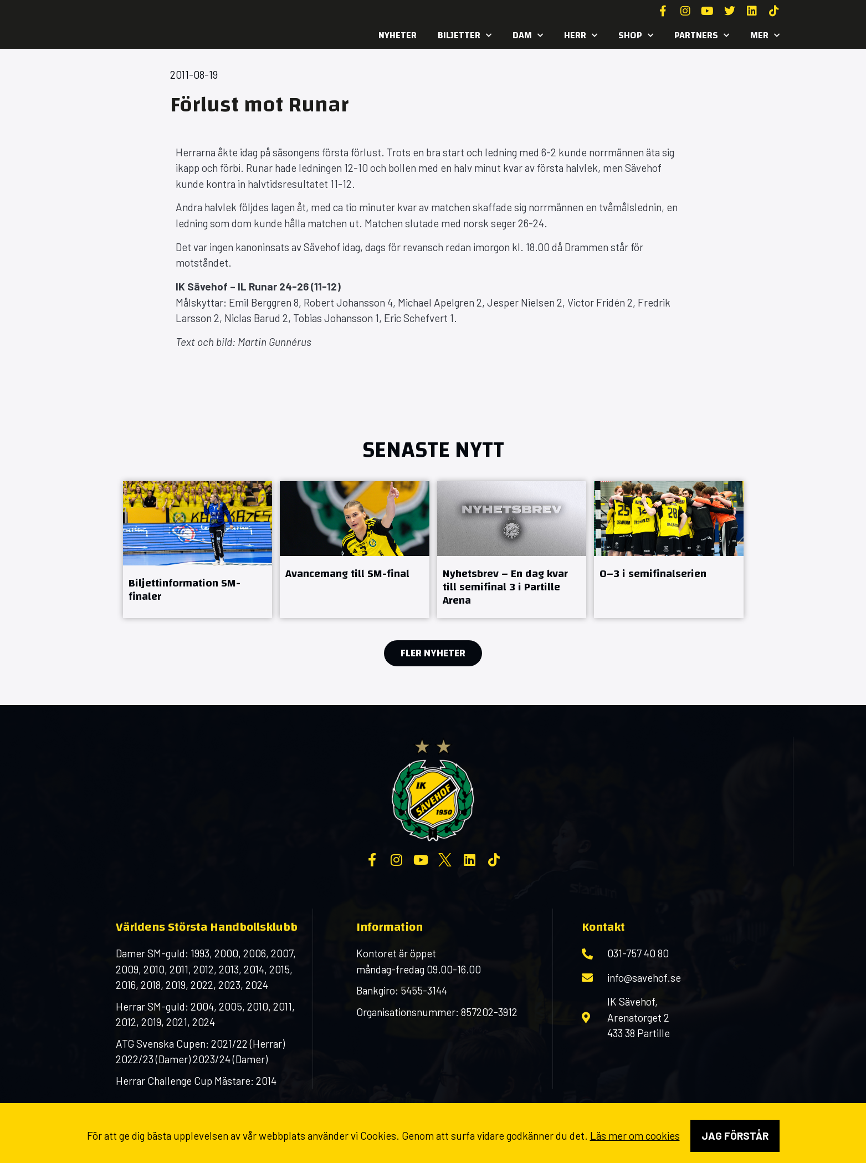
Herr (580, 35)
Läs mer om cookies (635, 1135)
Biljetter (464, 35)
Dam (528, 35)
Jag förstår (734, 1135)
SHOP (635, 35)
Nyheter (397, 35)
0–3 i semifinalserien (652, 573)
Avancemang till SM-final (347, 573)
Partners (701, 35)
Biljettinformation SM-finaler (184, 589)
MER (765, 35)
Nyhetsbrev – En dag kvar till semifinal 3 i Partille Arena (505, 586)
